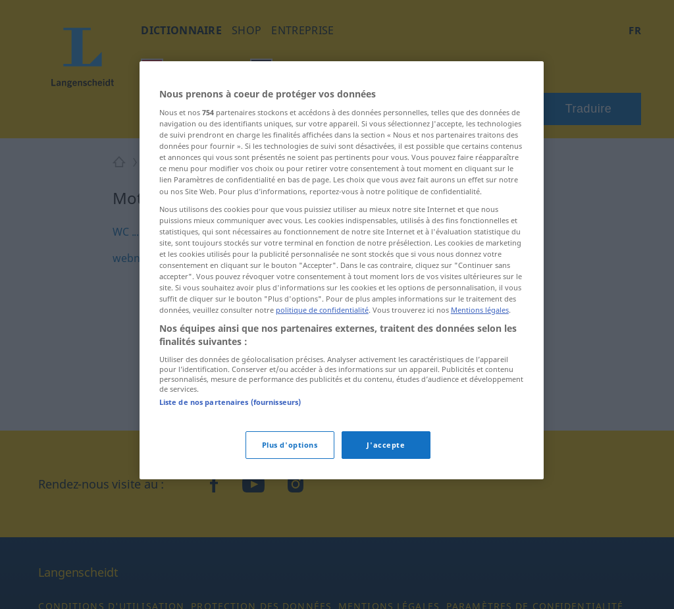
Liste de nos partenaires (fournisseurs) (230, 402)
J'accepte (386, 445)
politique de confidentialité (322, 310)
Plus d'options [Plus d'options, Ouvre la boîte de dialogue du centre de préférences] (290, 445)
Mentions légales (480, 310)
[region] (342, 270)
